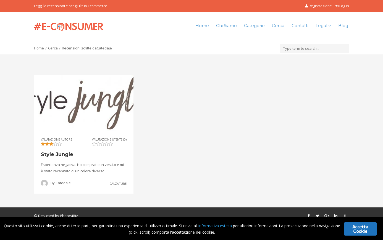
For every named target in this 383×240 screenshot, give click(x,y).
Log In (342, 5)
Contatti (300, 25)
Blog (343, 25)
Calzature (118, 183)
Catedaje (63, 182)
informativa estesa (215, 225)
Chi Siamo (226, 25)
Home (202, 25)
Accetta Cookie (360, 229)
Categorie (254, 25)
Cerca (278, 25)
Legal (323, 25)
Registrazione (319, 5)
